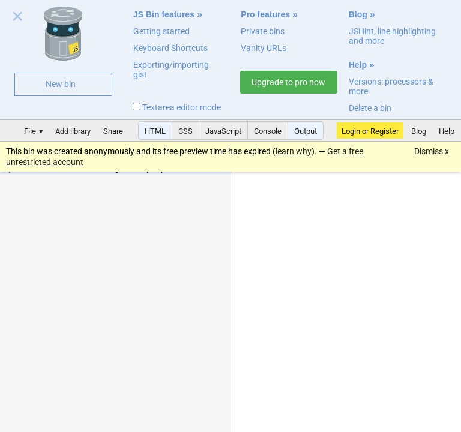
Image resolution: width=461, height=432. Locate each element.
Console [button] (268, 131)
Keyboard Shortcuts (170, 48)
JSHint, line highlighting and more (392, 36)
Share (113, 131)
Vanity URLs (263, 48)
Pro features (265, 14)
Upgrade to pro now (288, 82)
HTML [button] (155, 131)
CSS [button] (185, 131)
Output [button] (305, 131)
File (30, 131)
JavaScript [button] (223, 131)
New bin (61, 84)
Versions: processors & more (391, 86)
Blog (358, 14)
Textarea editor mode (177, 107)
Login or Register (370, 131)
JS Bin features (163, 14)
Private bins (263, 31)
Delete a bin (370, 108)
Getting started (161, 31)
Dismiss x (431, 151)
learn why (294, 151)
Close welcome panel (17, 18)
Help (358, 65)
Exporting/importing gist (171, 69)
